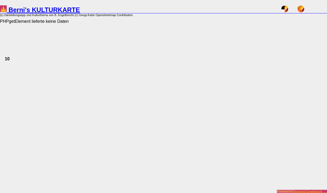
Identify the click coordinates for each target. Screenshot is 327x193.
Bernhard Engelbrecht (310, 191)
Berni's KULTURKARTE (40, 9)
